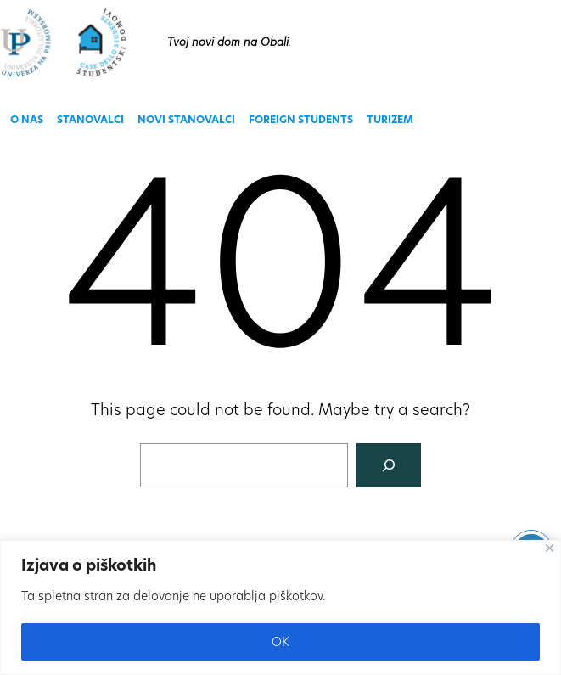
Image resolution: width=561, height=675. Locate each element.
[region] (280, 607)
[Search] (388, 465)
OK (280, 641)
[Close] (549, 548)
